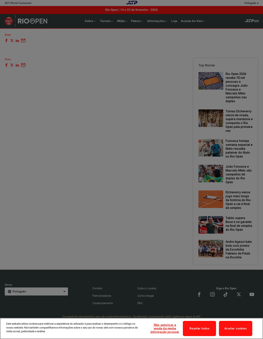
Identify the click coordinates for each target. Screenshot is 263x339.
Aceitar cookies (235, 328)
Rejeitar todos (199, 328)
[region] (131, 328)
